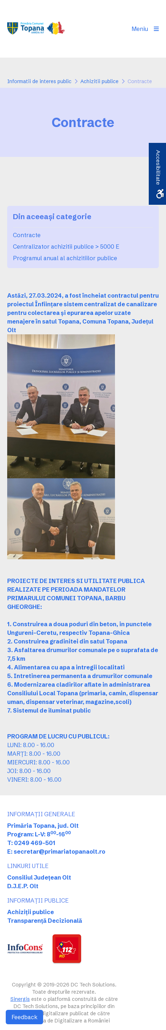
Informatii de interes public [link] (39, 81)
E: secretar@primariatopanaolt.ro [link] (56, 851)
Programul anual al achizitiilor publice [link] (65, 258)
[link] (38, 28)
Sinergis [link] (20, 999)
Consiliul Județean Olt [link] (39, 877)
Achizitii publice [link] (99, 81)
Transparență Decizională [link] (44, 920)
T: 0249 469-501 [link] (31, 842)
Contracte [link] (27, 235)
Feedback (24, 1017)
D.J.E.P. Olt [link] (22, 886)
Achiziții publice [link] (30, 912)
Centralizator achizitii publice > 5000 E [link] (66, 246)
